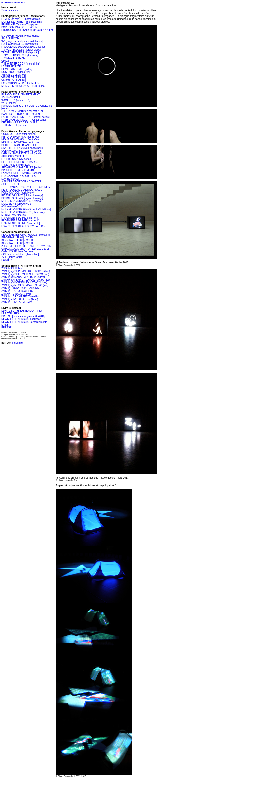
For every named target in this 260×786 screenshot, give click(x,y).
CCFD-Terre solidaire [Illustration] (20, 254)
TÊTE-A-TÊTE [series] (13, 125)
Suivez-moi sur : (10, 10)
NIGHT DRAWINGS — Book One (20, 139)
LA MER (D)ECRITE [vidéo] (16, 69)
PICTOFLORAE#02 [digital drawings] (22, 198)
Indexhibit (17, 342)
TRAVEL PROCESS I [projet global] (21, 49)
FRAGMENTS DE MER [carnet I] (19, 217)
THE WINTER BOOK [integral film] (20, 63)
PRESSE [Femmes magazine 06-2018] (23, 316)
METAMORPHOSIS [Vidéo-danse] (20, 35)
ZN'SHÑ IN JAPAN (11, 268)
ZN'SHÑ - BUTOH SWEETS (17, 291)
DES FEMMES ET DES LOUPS (19, 122)
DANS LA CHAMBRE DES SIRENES (22, 114)
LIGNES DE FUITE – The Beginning (21, 21)
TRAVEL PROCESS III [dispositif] (20, 52)
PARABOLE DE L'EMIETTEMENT (20, 94)
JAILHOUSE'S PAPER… (15, 156)
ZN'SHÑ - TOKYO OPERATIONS (20, 288)
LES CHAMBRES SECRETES (18, 175)
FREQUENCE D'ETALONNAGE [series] (23, 46)
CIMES (5, 60)
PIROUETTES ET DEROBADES (19, 162)
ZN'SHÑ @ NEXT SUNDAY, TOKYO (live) (24, 285)
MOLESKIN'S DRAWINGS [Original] (21, 201)
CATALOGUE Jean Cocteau (17, 251)
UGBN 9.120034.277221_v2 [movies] (22, 153)
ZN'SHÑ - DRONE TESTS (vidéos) (21, 296)
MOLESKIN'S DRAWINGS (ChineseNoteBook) (16, 205)
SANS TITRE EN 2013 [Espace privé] (22, 148)
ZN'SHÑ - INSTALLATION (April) (19, 299)
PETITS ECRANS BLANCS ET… (20, 145)
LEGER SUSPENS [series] (16, 159)
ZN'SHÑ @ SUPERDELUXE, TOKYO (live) (25, 271)
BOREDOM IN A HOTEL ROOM (19, 27)
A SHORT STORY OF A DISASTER (21, 181)
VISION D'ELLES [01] (13, 74)
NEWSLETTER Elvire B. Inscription (21, 319)
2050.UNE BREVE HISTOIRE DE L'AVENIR (26, 246)
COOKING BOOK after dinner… (19, 134)
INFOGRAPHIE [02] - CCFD (17, 240)
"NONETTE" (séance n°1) (15, 100)
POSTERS (7, 260)
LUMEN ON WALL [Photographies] (21, 19)
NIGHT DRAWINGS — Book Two (20, 142)
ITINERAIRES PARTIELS (15, 164)
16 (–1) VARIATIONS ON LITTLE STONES (25, 187)
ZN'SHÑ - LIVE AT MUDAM (16, 302)
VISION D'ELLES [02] (13, 77)
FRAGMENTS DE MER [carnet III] (20, 223)
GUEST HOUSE (10, 184)
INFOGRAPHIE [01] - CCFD (17, 237)
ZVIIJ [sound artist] (11, 257)
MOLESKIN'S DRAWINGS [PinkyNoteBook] (26, 209)
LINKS (5, 324)
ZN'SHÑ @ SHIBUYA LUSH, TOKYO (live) (25, 274)
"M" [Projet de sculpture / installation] (22, 41)
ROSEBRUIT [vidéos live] (15, 72)
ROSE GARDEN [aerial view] (17, 192)
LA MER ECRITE (11, 66)
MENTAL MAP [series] (13, 215)
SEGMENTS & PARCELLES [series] (21, 167)
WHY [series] (8, 103)
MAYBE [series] (10, 178)
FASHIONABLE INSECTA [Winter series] (24, 119)
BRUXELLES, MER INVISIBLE (18, 170)
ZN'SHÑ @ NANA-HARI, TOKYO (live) (23, 277)
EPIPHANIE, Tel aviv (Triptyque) (19, 24)
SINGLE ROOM (10, 38)
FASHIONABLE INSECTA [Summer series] (25, 117)
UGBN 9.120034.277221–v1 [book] (21, 150)
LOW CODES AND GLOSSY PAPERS (23, 226)
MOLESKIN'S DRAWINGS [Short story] (23, 212)
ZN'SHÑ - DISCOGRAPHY (16, 293)
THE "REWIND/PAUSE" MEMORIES (22, 111)
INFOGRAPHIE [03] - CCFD (17, 243)
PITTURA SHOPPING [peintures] (20, 136)
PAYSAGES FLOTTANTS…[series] (21, 173)
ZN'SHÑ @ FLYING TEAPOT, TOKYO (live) (26, 279)
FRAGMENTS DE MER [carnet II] (20, 220)
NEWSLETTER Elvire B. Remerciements (24, 321)
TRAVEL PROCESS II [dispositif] (19, 55)
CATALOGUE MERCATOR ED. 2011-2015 (25, 248)
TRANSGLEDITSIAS (13, 58)
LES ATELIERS (10, 313)
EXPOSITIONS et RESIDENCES (20, 83)
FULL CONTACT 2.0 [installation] (20, 44)
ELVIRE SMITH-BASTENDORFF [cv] (22, 310)
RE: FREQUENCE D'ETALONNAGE (21, 189)
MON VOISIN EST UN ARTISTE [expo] (23, 86)
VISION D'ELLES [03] (13, 80)
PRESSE (6, 327)
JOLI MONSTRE (10, 97)
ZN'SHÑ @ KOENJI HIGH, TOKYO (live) (24, 282)
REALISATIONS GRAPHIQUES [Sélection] (25, 234)
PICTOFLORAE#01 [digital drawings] (22, 195)
